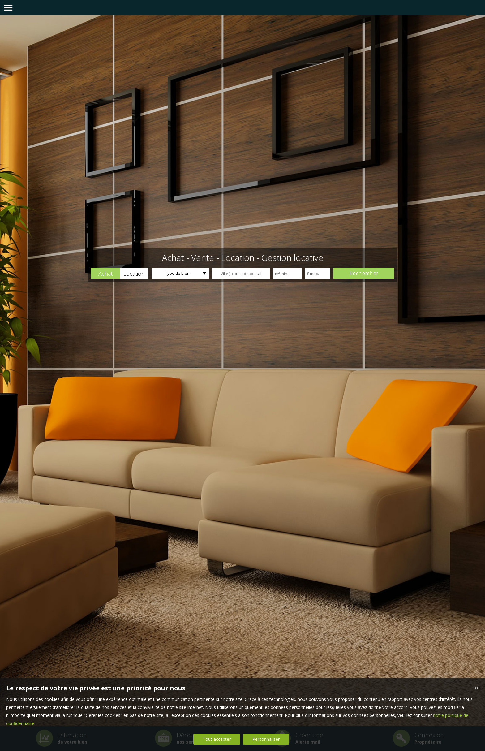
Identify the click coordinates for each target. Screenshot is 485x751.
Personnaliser (266, 739)
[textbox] (241, 273)
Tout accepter (217, 739)
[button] (105, 273)
